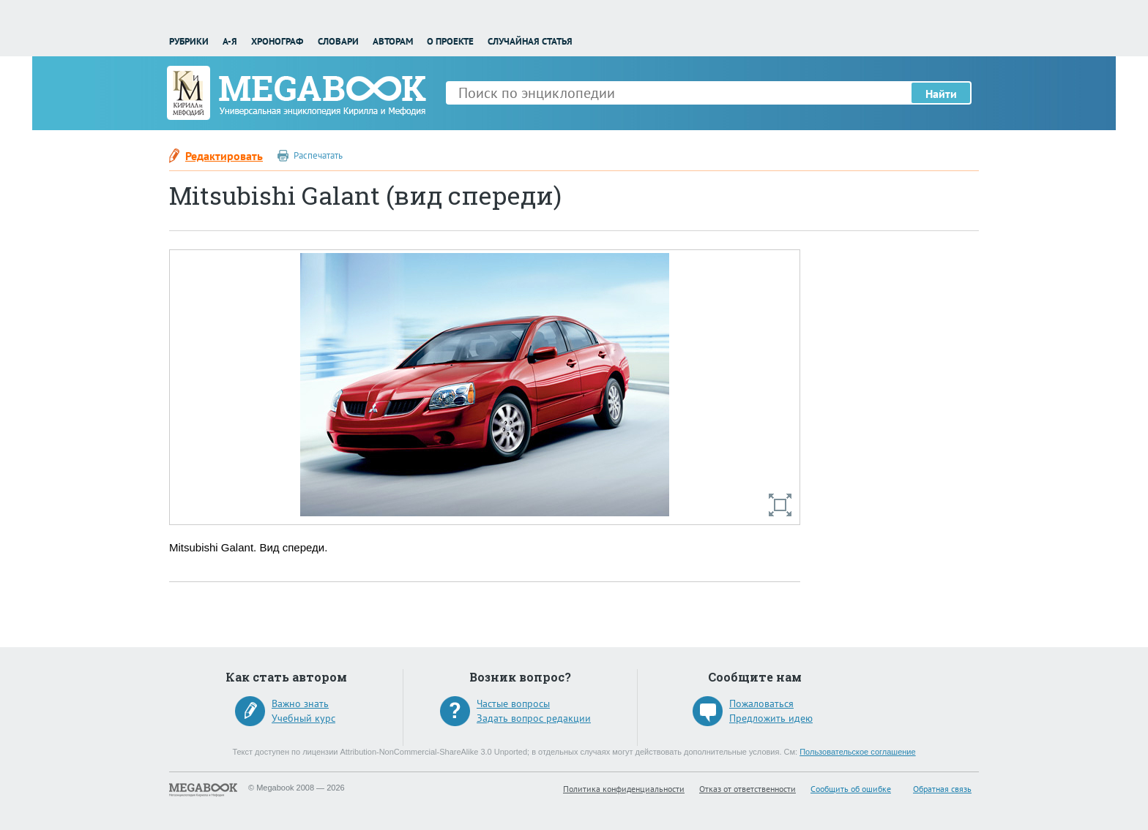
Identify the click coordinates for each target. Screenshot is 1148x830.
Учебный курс (303, 718)
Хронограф (277, 41)
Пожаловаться (761, 703)
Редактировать (224, 155)
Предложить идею (771, 718)
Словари (338, 41)
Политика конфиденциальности (624, 788)
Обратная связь (942, 788)
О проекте (450, 41)
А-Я (230, 41)
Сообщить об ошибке (850, 788)
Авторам (393, 41)
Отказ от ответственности (747, 788)
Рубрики (189, 41)
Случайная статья (530, 41)
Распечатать (318, 155)
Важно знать (300, 703)
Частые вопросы (513, 703)
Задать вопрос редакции (534, 718)
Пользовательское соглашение (857, 751)
